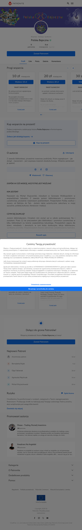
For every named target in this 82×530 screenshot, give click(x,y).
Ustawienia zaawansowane (41, 284)
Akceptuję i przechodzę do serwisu (41, 289)
